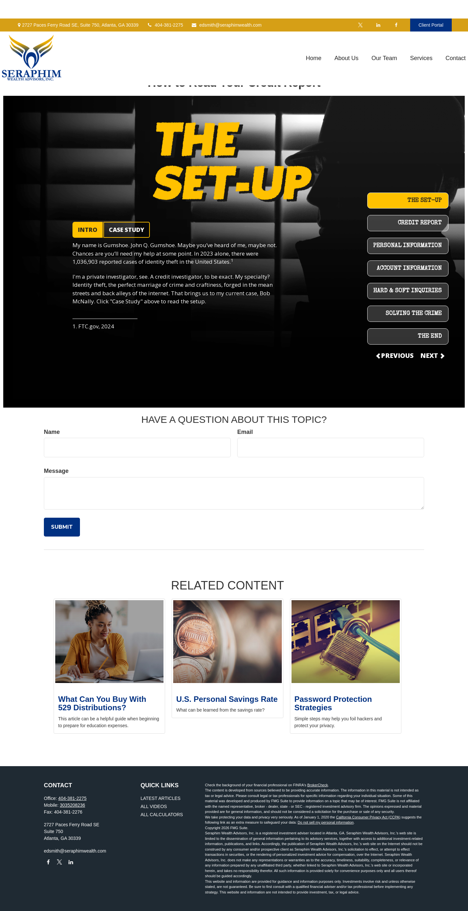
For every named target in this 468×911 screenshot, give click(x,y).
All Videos (154, 806)
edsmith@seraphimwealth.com (226, 6)
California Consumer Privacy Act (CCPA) (368, 817)
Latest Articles (161, 798)
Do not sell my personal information (326, 822)
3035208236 (72, 805)
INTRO (87, 230)
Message (56, 471)
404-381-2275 (165, 6)
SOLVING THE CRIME (413, 314)
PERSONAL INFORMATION (407, 246)
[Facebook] (396, 6)
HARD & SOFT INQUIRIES (407, 291)
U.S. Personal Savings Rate (227, 699)
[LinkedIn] (378, 6)
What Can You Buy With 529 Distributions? (102, 703)
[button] (298, 40)
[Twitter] (360, 6)
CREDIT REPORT (420, 223)
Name (52, 432)
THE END (430, 336)
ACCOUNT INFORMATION (409, 269)
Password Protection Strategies (333, 703)
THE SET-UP (424, 201)
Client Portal (431, 6)
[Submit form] (62, 527)
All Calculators (162, 814)
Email (245, 432)
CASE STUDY (126, 230)
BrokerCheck (317, 785)
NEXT (432, 355)
